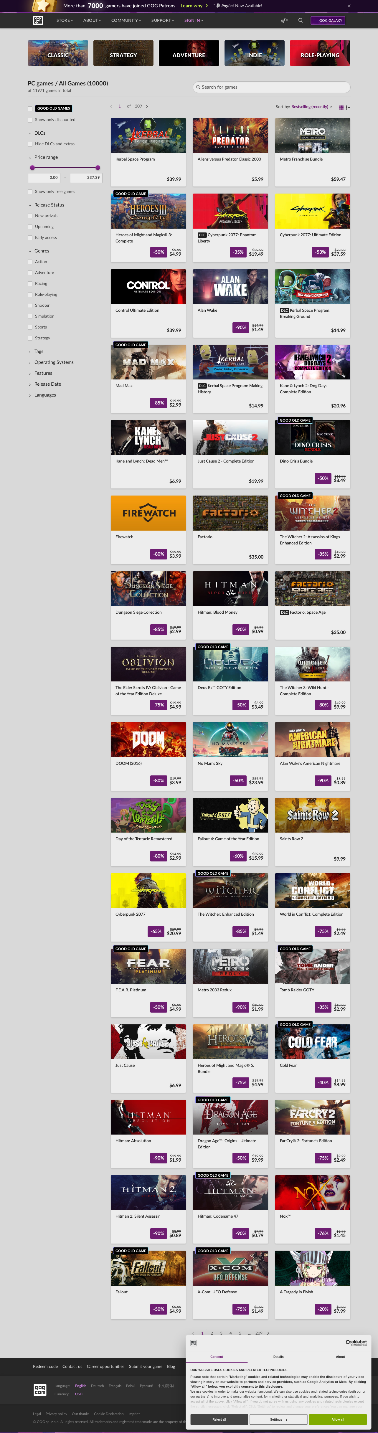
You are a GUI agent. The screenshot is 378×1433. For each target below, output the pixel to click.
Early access (46, 238)
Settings (278, 1419)
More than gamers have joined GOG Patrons (119, 6)
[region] (67, 717)
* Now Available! (238, 6)
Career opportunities (105, 1367)
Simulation (45, 316)
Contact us (72, 1367)
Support (162, 21)
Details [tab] (278, 1356)
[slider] (32, 167)
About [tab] (340, 1356)
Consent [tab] (216, 1356)
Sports (41, 327)
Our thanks (80, 1414)
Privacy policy (56, 1414)
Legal (37, 1414)
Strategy (42, 338)
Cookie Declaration (109, 1414)
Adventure (44, 273)
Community (126, 21)
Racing (41, 284)
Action (41, 262)
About (92, 21)
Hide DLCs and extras (55, 144)
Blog (171, 1367)
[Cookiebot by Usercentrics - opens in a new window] (349, 1343)
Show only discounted (55, 120)
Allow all (337, 1419)
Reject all (219, 1419)
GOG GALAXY (330, 20)
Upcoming (44, 227)
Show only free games (55, 192)
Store (65, 21)
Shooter (42, 305)
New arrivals (46, 216)
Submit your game (145, 1367)
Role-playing (46, 295)
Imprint (134, 1414)
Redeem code (45, 1367)
